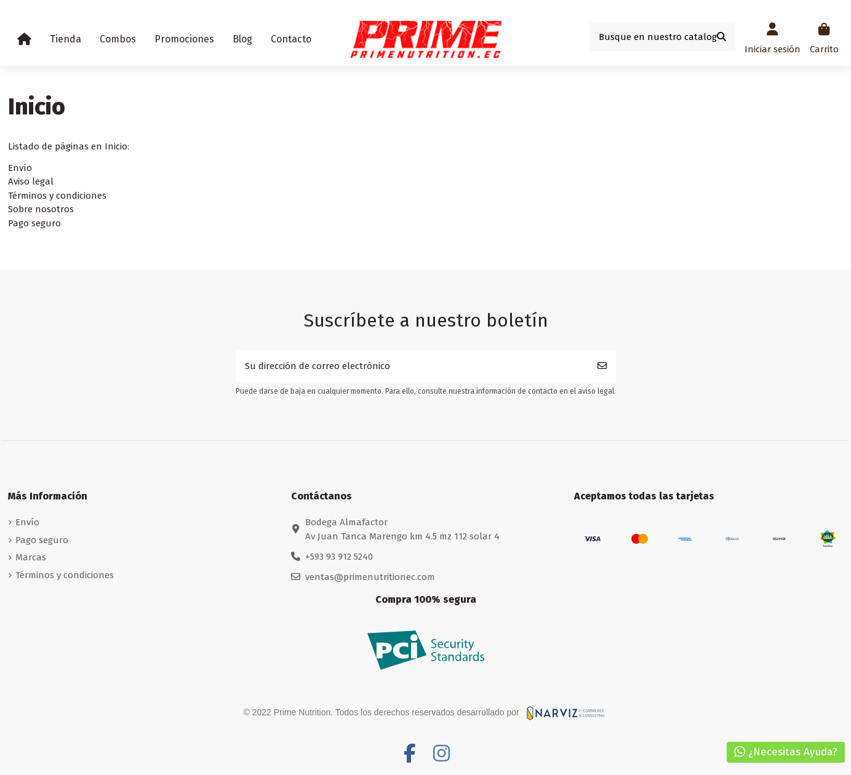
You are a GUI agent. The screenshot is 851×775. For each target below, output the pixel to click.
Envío (20, 167)
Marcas (30, 557)
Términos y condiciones (57, 195)
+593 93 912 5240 (339, 556)
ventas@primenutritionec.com (370, 576)
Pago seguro (34, 223)
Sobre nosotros (41, 209)
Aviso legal (31, 181)
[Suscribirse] (602, 366)
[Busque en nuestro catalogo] (721, 37)
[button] (65, 39)
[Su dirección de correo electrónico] (412, 366)
